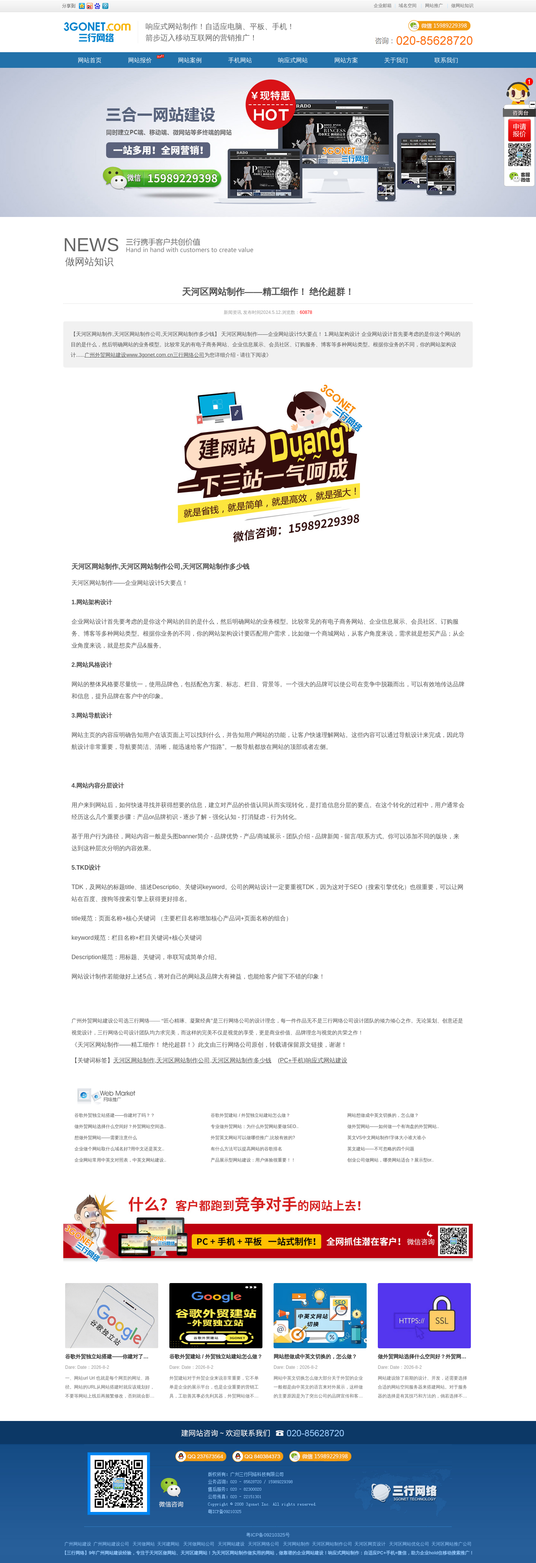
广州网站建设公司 (111, 1544)
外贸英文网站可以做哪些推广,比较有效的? (253, 1137)
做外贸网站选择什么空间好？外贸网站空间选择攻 (422, 1357)
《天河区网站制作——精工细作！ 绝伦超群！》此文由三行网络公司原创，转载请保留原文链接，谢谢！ (209, 1045)
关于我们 (396, 60)
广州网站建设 (77, 1544)
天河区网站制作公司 (332, 1544)
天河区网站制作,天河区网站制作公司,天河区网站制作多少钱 (160, 566)
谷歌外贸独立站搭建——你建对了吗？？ (114, 1115)
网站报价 (140, 60)
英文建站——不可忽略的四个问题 (380, 1148)
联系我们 (446, 60)
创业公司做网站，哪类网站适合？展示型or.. (390, 1160)
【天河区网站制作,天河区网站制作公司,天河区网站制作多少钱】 (145, 334)
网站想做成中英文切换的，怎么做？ (383, 1115)
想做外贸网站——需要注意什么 (105, 1137)
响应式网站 (293, 60)
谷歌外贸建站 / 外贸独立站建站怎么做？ (250, 1115)
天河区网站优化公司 (409, 1544)
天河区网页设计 (370, 1544)
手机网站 (240, 60)
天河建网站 (168, 1544)
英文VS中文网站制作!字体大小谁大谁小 (386, 1137)
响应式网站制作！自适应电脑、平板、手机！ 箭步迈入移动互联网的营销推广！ (220, 32)
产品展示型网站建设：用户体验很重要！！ (253, 1160)
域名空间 (408, 5)
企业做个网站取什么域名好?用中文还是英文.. (119, 1148)
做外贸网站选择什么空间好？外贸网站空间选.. (120, 1126)
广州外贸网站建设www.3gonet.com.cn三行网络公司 (144, 355)
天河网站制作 (296, 1544)
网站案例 (190, 60)
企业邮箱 (383, 5)
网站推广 (434, 5)
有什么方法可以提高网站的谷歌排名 (246, 1148)
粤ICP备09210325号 (268, 1535)
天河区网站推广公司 (451, 1544)
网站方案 (346, 60)
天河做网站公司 (198, 1544)
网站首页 (90, 60)
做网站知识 (462, 5)
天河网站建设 (231, 1544)
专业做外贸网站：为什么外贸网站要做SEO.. (255, 1126)
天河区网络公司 (263, 1544)
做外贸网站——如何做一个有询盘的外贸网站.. (393, 1126)
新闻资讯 (233, 312)
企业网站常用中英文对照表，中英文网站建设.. (120, 1160)
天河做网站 (144, 1544)
